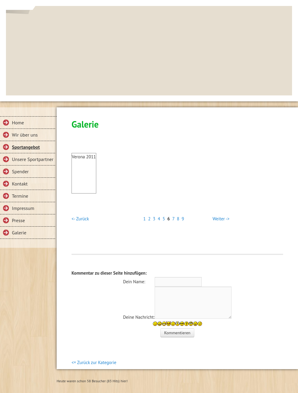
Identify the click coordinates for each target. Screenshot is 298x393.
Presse (18, 220)
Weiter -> (220, 219)
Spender (20, 171)
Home (18, 123)
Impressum (23, 208)
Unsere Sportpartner (32, 159)
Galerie (19, 233)
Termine (20, 196)
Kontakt (20, 184)
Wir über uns (25, 135)
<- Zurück (80, 219)
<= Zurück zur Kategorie (94, 362)
